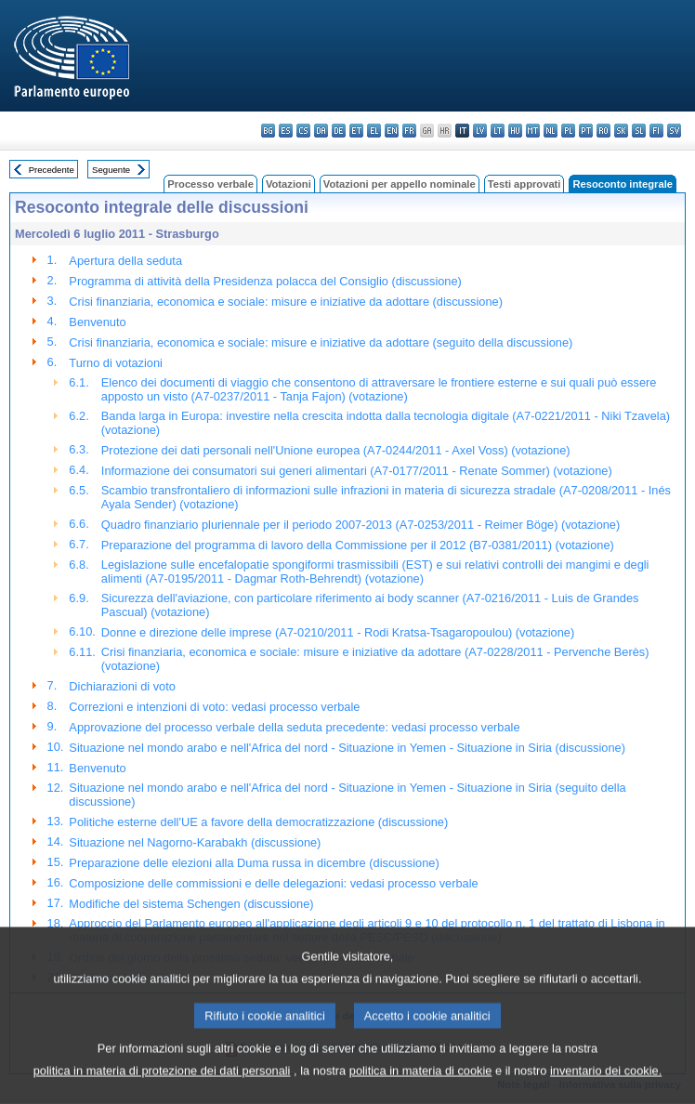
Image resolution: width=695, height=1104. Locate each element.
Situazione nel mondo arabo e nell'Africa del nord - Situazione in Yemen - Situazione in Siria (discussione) (347, 748)
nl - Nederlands (550, 131)
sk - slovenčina (621, 131)
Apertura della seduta (125, 261)
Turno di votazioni (116, 363)
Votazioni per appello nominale (399, 184)
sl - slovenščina (639, 131)
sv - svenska (674, 131)
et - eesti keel (356, 131)
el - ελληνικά (374, 131)
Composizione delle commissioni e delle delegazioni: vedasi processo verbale (273, 883)
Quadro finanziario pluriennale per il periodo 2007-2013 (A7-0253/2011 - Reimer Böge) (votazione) (360, 525)
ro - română (603, 131)
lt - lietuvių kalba (498, 131)
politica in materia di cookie (420, 1090)
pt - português (586, 131)
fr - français (409, 131)
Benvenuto (97, 322)
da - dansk (321, 131)
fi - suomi (656, 131)
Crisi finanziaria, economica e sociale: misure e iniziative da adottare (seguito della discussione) (320, 342)
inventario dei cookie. (606, 1090)
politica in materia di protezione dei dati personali (162, 1090)
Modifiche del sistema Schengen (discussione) (191, 904)
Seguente (111, 169)
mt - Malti (533, 131)
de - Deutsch (339, 131)
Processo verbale (210, 184)
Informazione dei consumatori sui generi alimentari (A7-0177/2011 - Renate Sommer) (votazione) (356, 471)
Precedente (51, 169)
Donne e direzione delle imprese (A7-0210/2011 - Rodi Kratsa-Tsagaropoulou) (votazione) (337, 632)
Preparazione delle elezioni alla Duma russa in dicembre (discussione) (254, 863)
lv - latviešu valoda (480, 131)
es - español (286, 131)
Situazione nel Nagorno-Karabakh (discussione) (195, 842)
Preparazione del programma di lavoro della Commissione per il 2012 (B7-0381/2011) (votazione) (357, 545)
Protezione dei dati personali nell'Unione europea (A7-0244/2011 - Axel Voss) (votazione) (335, 450)
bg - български (268, 131)
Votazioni (288, 184)
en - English (392, 131)
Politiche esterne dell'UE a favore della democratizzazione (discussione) (258, 822)
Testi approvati (524, 184)
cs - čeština (303, 131)
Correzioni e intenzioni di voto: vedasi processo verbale (214, 707)
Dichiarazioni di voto (122, 686)
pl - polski (568, 131)
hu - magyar (515, 131)
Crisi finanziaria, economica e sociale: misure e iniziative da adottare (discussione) (286, 302)
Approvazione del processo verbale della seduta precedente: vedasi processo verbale (294, 727)
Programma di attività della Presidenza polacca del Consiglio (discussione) (265, 281)
